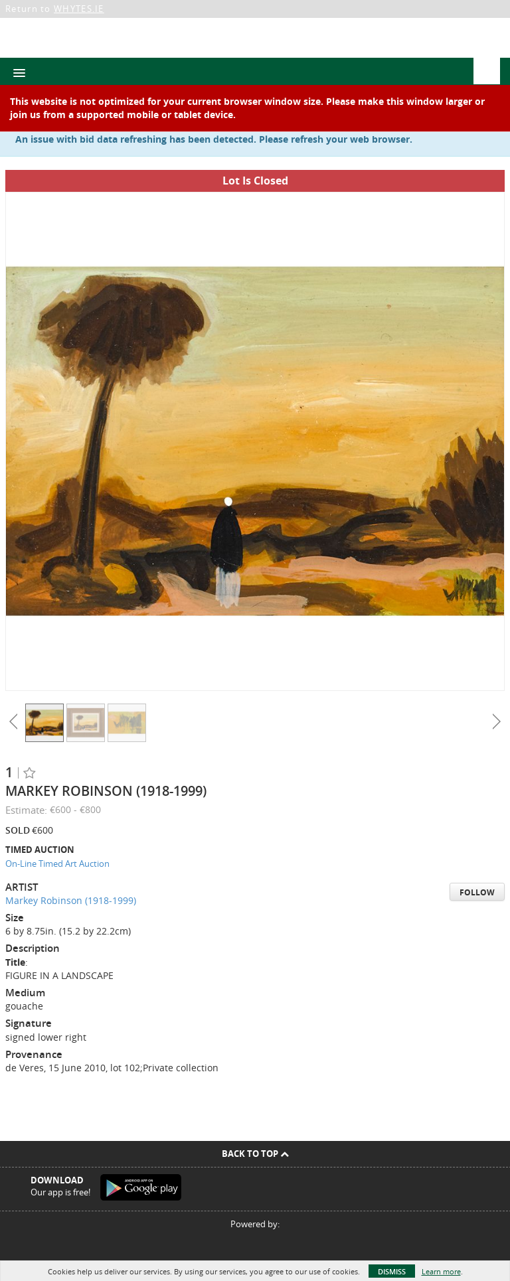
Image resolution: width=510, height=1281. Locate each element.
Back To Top (255, 1154)
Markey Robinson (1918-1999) (70, 900)
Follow (477, 892)
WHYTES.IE (79, 9)
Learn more (441, 1271)
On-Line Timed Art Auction (57, 863)
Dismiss (392, 1271)
